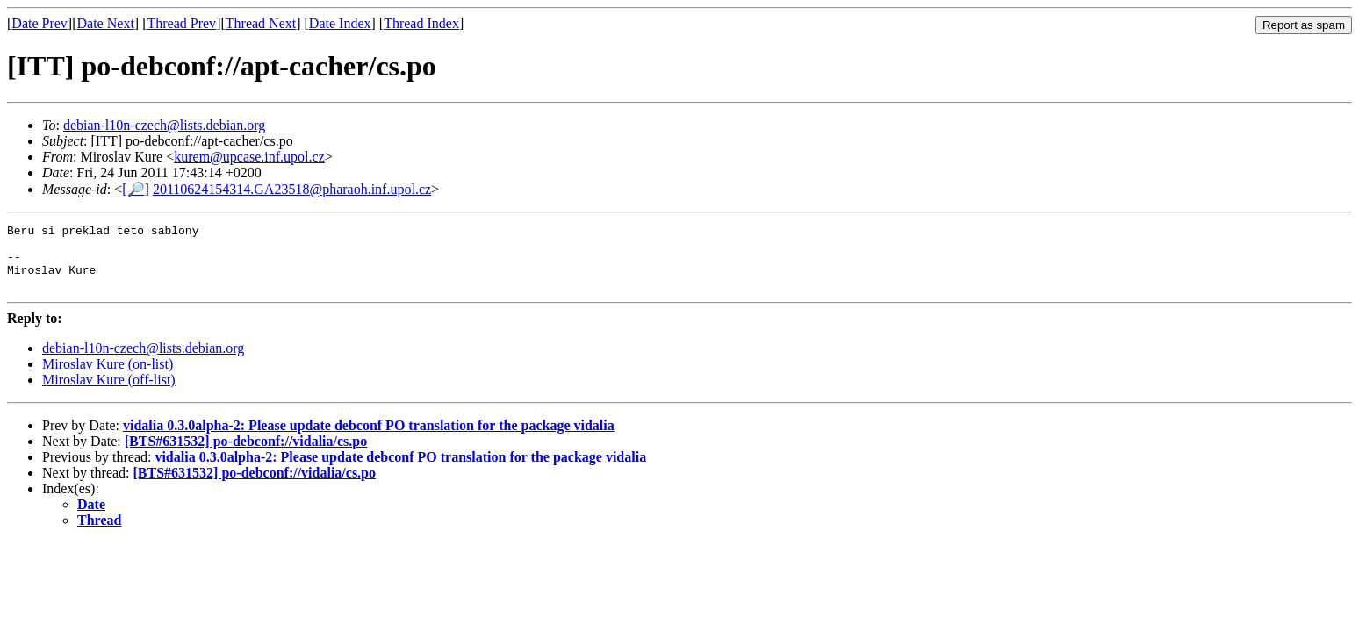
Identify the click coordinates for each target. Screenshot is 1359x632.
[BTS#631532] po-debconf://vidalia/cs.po (246, 454)
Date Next (105, 23)
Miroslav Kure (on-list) (107, 377)
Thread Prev (181, 23)
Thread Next (261, 23)
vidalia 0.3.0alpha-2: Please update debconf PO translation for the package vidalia (369, 438)
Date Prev (39, 23)
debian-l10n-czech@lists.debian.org (164, 125)
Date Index (340, 23)
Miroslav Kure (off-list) (109, 392)
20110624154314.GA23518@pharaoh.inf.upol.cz (292, 189)
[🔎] (135, 189)
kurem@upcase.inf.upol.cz (249, 156)
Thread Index (421, 23)
